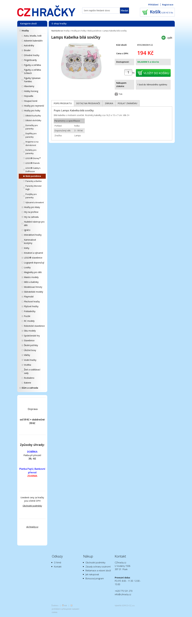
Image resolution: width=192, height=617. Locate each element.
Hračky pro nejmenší (34, 105)
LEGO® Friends (33, 163)
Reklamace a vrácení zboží (98, 570)
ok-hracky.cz (32, 526)
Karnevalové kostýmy (30, 241)
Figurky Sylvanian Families (32, 80)
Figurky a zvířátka (32, 65)
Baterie (27, 382)
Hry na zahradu (31, 216)
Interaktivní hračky (33, 234)
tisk (65, 605)
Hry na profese (31, 212)
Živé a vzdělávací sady (32, 371)
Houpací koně (30, 100)
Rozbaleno (29, 377)
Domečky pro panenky (32, 127)
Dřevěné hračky (31, 55)
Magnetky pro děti (33, 272)
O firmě (57, 562)
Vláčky (27, 355)
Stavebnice (29, 340)
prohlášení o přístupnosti (61, 609)
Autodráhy (29, 45)
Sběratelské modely (33, 291)
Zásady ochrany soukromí (98, 566)
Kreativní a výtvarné (33, 252)
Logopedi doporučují (34, 262)
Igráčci (27, 230)
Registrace (167, 4)
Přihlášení (153, 4)
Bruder (27, 50)
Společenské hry (32, 335)
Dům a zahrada (30, 387)
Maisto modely (31, 277)
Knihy (26, 248)
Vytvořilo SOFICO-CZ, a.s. (125, 605)
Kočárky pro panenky (31, 152)
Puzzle (27, 316)
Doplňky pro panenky (31, 135)
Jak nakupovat (92, 574)
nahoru (55, 605)
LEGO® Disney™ (33, 158)
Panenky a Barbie (34, 181)
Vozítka (27, 364)
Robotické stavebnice (34, 325)
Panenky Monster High (34, 188)
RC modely (29, 320)
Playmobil (28, 296)
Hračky (25, 30)
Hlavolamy (29, 86)
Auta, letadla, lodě (33, 35)
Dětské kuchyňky (33, 115)
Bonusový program (95, 578)
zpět (169, 37)
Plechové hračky (32, 301)
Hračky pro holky (32, 110)
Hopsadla (28, 96)
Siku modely (30, 330)
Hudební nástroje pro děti (34, 223)
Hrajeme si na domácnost (32, 143)
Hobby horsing (31, 91)
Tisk (120, 94)
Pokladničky (29, 311)
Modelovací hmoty (33, 287)
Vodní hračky (30, 360)
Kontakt (58, 566)
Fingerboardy (30, 60)
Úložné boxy (30, 350)
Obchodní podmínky (32, 505)
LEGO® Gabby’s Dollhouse (33, 170)
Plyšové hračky (31, 306)
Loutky (27, 267)
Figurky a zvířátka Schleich (32, 71)
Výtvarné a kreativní (35, 202)
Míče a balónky (31, 282)
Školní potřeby (31, 345)
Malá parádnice (33, 176)
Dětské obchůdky (33, 120)
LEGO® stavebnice (33, 257)
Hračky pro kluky (32, 207)
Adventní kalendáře (33, 40)
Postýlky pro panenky (31, 196)
